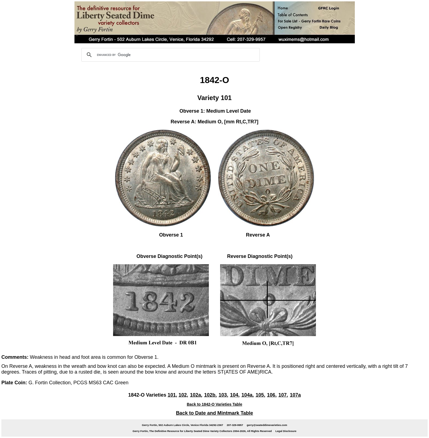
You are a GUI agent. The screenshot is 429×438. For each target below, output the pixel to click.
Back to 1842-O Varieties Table (214, 404)
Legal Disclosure (285, 431)
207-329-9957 (235, 424)
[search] (170, 55)
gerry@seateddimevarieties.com (267, 424)
